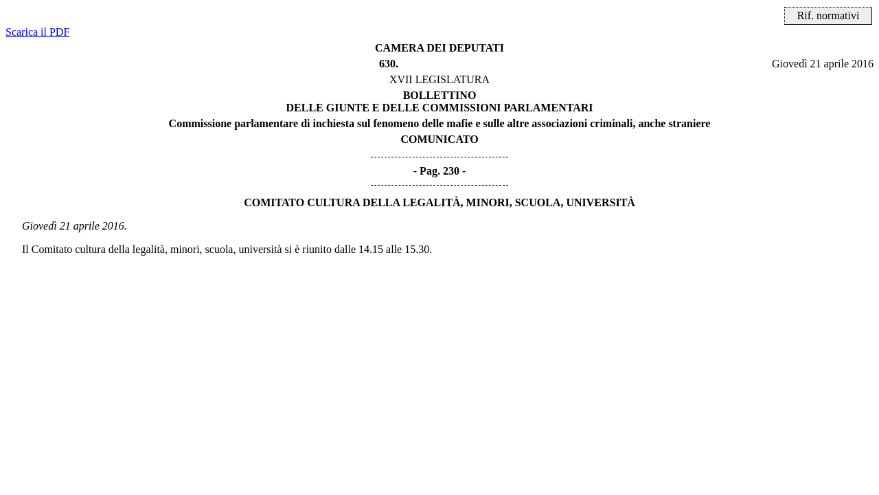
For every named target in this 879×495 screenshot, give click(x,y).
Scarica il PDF (37, 32)
